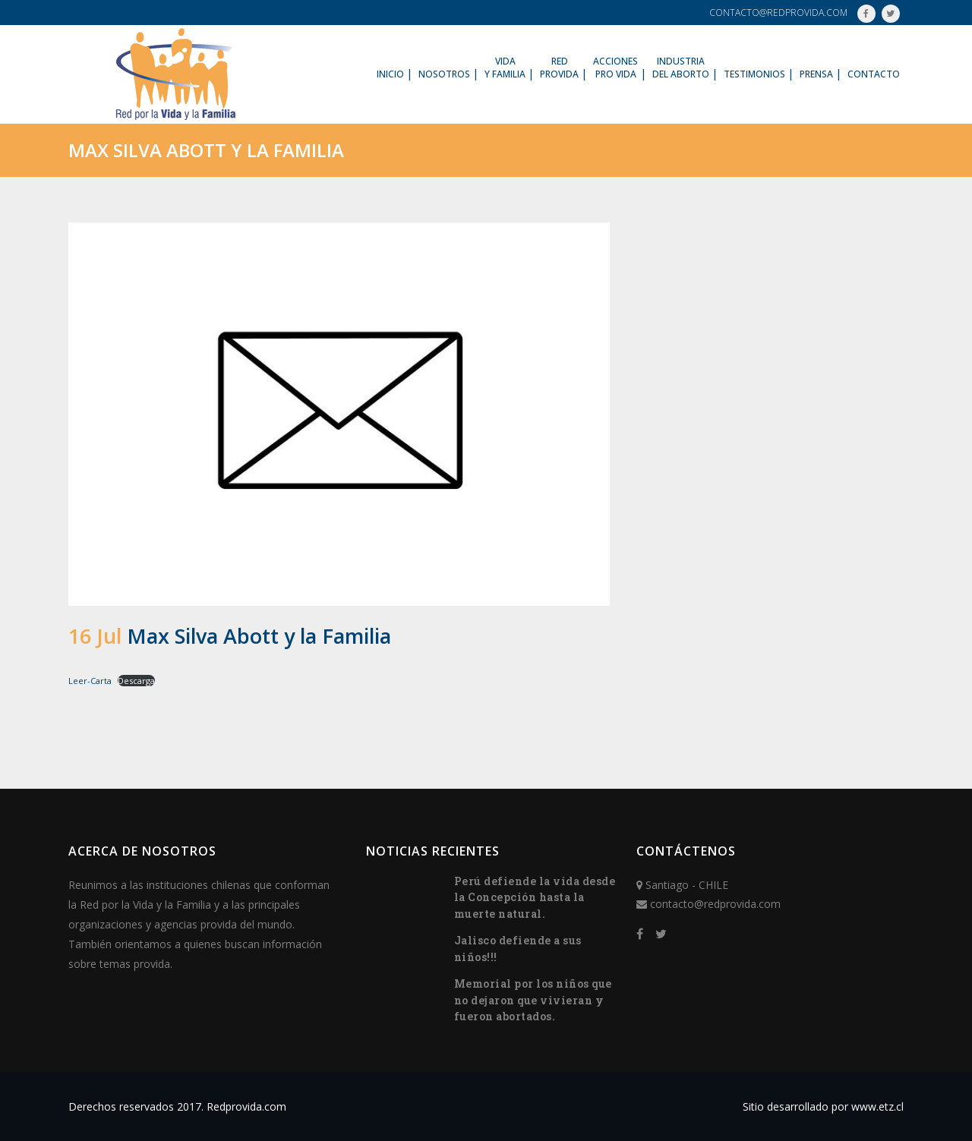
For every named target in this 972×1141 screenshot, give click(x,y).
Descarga (136, 680)
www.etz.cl (877, 1106)
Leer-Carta (90, 680)
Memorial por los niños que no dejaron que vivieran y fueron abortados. (533, 999)
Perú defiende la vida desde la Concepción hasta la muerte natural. (535, 897)
